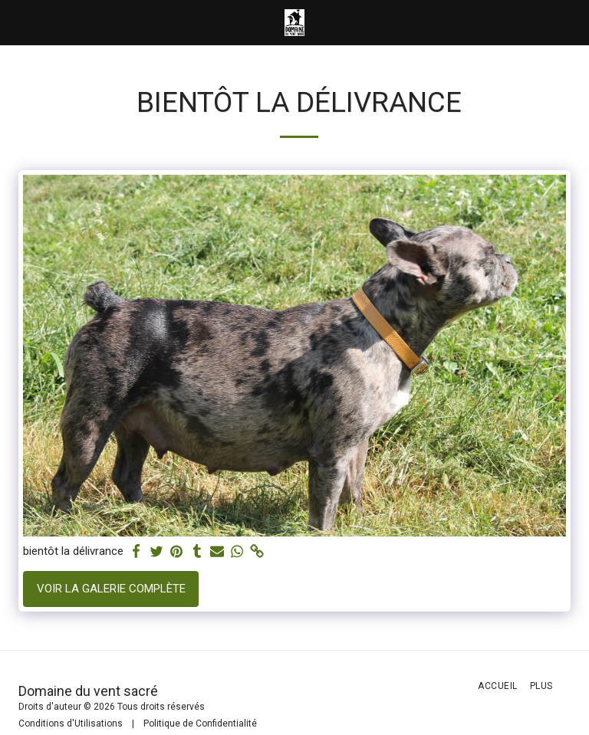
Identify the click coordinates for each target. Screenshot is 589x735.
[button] (17, 22)
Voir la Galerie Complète (111, 589)
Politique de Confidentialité (200, 723)
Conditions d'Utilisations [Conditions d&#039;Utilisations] (70, 723)
